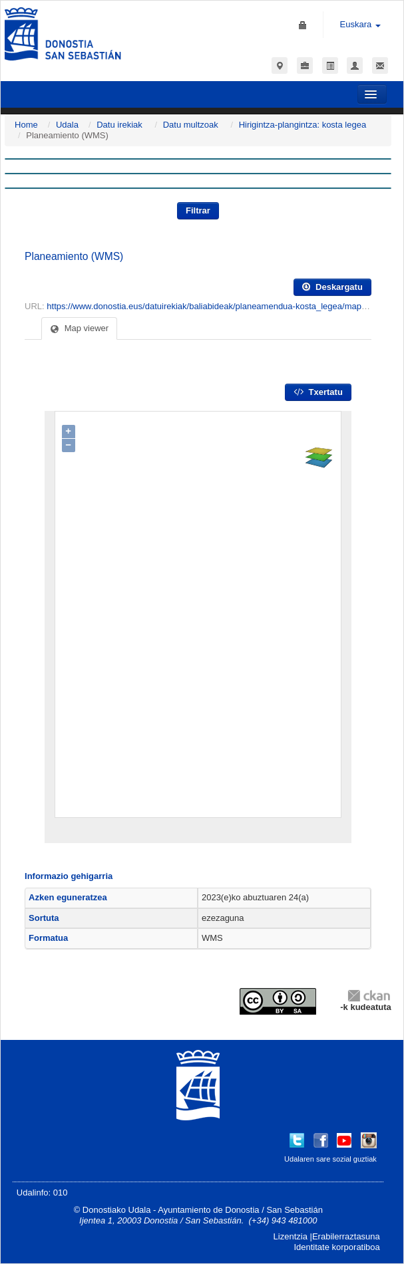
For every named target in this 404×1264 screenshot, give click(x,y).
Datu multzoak (190, 125)
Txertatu (318, 392)
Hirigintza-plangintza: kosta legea (303, 125)
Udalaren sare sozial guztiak (330, 1159)
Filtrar (198, 210)
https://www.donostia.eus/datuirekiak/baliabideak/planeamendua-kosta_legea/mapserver (215, 306)
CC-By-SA (279, 1001)
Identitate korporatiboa (336, 1247)
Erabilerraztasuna (346, 1236)
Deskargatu (332, 287)
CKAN (368, 995)
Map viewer (79, 328)
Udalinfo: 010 (42, 1193)
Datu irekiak (119, 125)
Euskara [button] (360, 24)
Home (26, 125)
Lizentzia (290, 1236)
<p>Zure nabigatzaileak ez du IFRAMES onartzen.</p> (198, 627)
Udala (67, 125)
